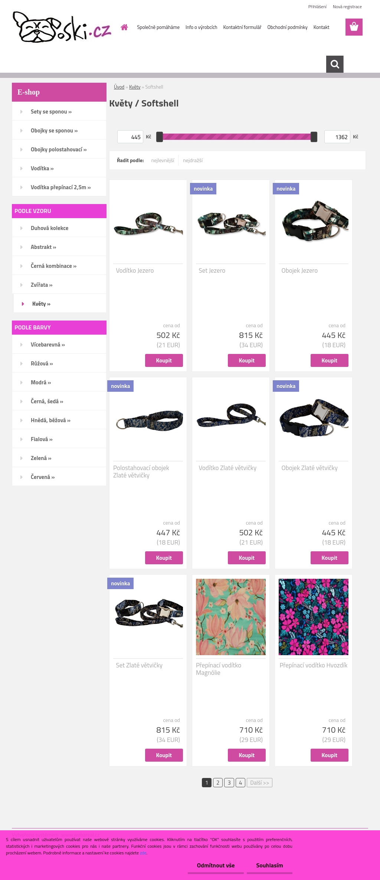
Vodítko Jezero (135, 270)
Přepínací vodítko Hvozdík (313, 665)
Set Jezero (212, 270)
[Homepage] (123, 27)
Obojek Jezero (300, 270)
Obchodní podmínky (287, 27)
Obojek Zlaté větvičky (310, 468)
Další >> (259, 782)
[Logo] (63, 27)
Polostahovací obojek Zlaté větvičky (141, 471)
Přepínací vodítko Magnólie (218, 668)
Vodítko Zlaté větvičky (228, 468)
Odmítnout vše (216, 865)
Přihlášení (317, 6)
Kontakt (322, 27)
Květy (135, 87)
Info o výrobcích (201, 27)
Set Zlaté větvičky (139, 665)
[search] (334, 64)
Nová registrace (347, 6)
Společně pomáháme (158, 27)
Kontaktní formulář (242, 27)
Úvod (119, 87)
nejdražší (193, 160)
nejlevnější (162, 160)
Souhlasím (269, 865)
